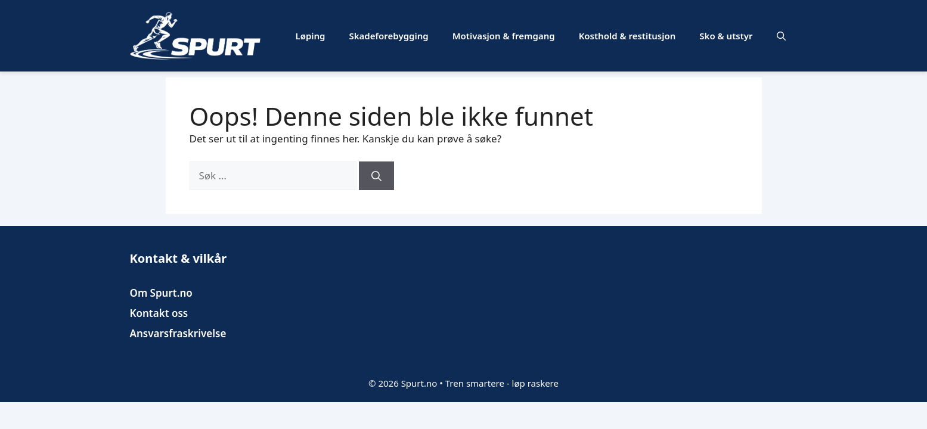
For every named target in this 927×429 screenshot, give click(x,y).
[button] (781, 36)
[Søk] (376, 175)
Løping (310, 36)
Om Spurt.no (161, 293)
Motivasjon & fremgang (503, 36)
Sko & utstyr (725, 36)
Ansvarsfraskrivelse (178, 333)
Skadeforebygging (389, 36)
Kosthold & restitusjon (627, 36)
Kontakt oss (159, 313)
